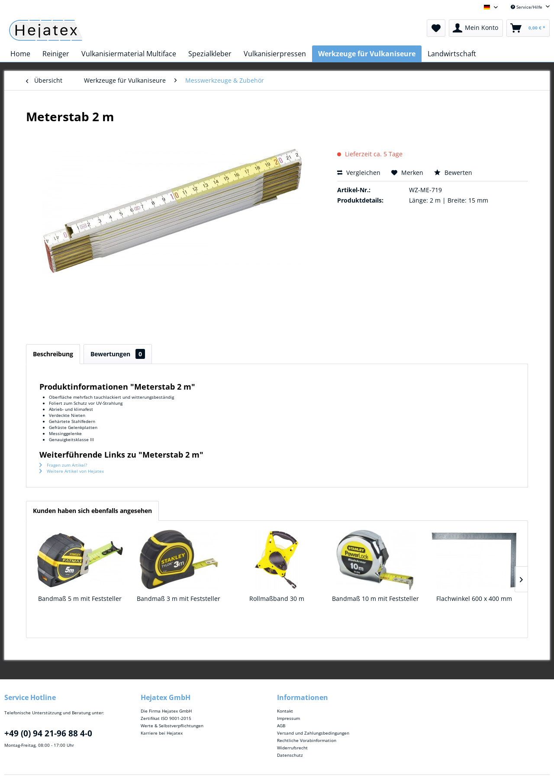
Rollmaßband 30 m (276, 598)
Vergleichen (358, 172)
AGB (281, 726)
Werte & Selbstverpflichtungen (172, 726)
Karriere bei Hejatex (162, 733)
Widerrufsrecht (292, 748)
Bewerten (453, 172)
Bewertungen (117, 354)
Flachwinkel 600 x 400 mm (474, 598)
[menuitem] (436, 28)
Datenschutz (290, 755)
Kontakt (285, 711)
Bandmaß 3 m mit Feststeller (178, 598)
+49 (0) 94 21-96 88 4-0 (48, 733)
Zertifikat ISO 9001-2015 (166, 718)
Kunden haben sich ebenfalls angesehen (92, 511)
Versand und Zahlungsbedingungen (313, 733)
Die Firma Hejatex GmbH (166, 711)
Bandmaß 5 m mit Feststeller (80, 598)
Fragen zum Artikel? (63, 465)
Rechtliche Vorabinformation (306, 740)
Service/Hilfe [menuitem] (527, 7)
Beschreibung (53, 354)
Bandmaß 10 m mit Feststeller (375, 598)
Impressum (288, 718)
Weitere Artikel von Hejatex (71, 471)
